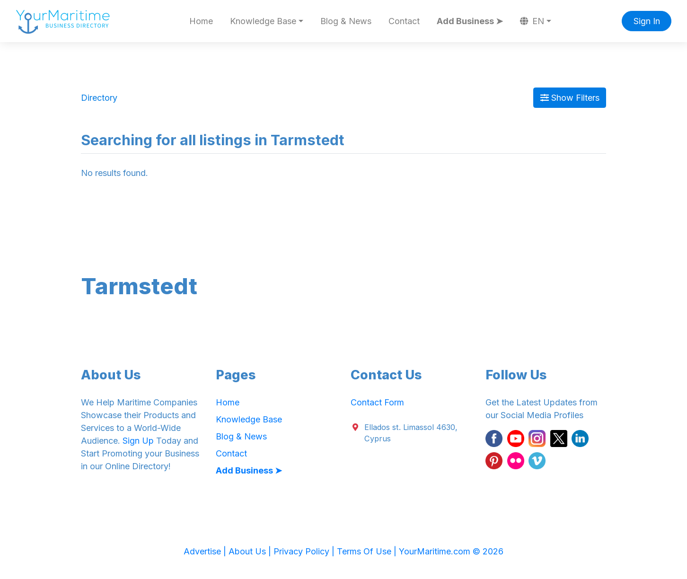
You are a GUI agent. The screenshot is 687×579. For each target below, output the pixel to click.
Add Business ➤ (470, 21)
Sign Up (138, 441)
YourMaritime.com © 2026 (451, 551)
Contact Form (377, 402)
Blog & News (345, 21)
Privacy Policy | (305, 551)
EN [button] (532, 21)
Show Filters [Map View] (569, 98)
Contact (404, 21)
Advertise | (206, 551)
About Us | (251, 551)
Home (201, 21)
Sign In (647, 21)
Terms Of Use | (368, 551)
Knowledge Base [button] (263, 21)
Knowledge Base (249, 419)
